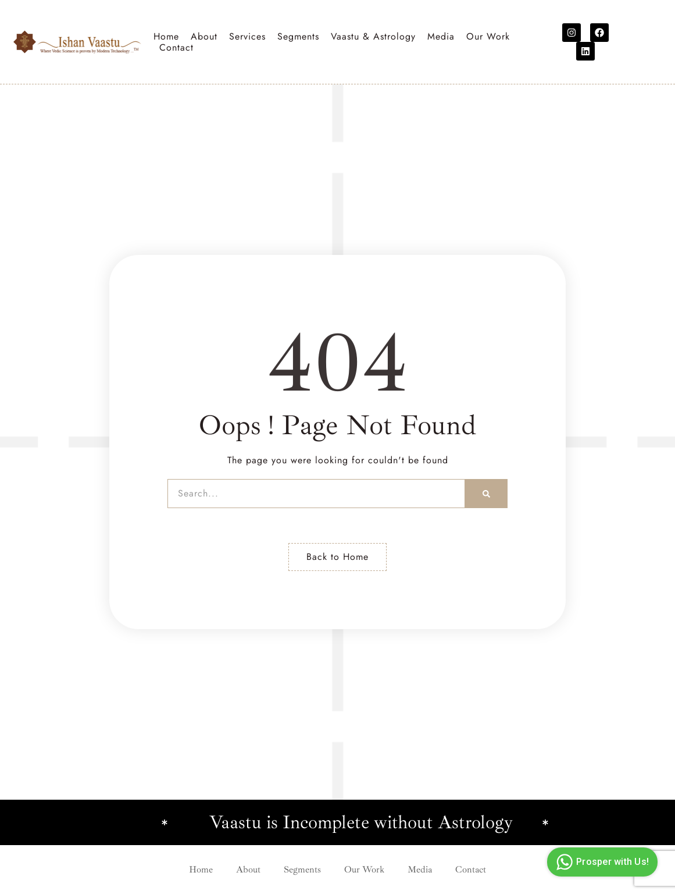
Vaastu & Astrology (373, 36)
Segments (298, 36)
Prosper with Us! (601, 862)
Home (166, 36)
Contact (176, 47)
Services (247, 36)
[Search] (486, 493)
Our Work (488, 36)
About (204, 36)
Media (441, 36)
